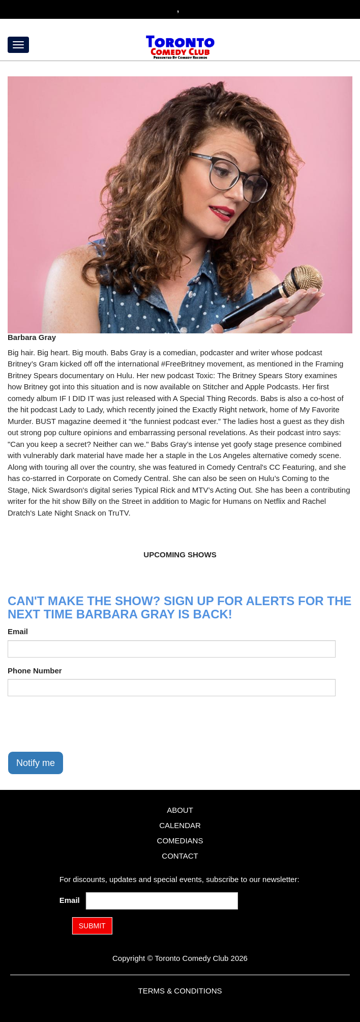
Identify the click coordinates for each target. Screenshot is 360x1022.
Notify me (35, 763)
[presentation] (85, 724)
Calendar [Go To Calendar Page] (180, 825)
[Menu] (18, 45)
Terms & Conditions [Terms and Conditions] (180, 990)
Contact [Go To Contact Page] (180, 855)
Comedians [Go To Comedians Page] (180, 840)
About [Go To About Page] (180, 810)
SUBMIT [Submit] (92, 926)
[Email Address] (161, 901)
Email (18, 631)
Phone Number (35, 670)
